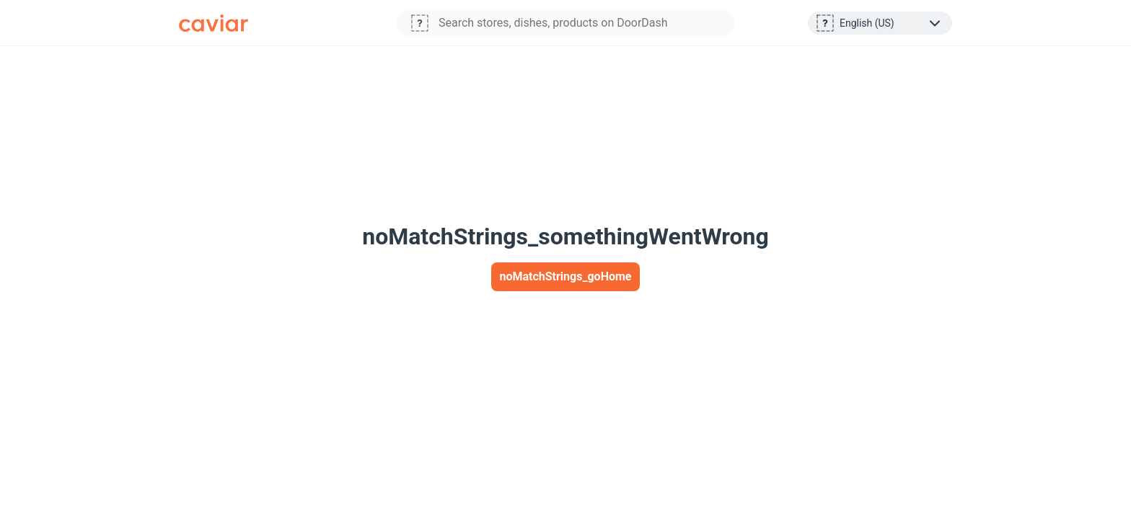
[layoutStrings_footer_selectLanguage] (891, 23)
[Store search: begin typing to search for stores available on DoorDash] (584, 23)
